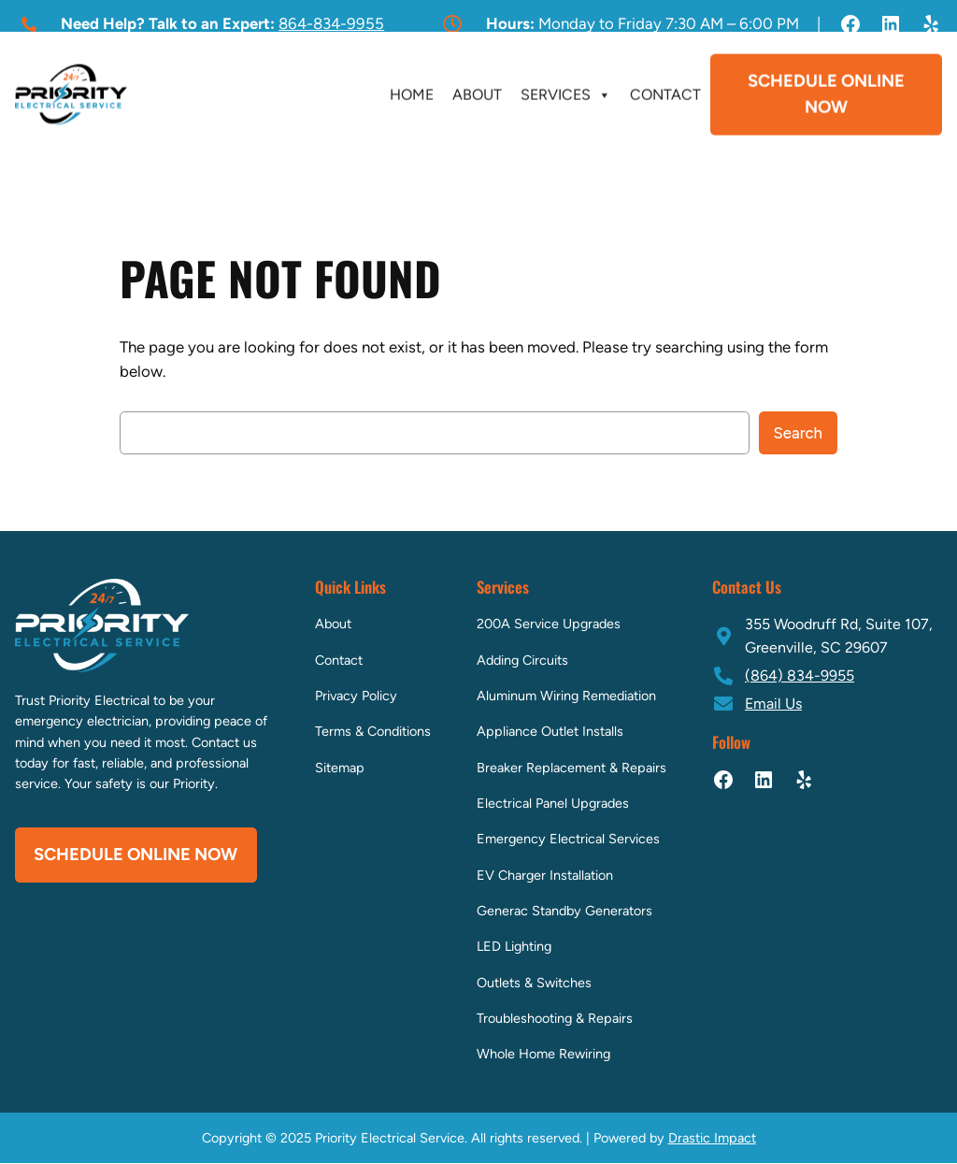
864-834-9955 (331, 23)
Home (412, 92)
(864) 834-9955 (799, 675)
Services (566, 92)
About (477, 92)
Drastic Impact (712, 1137)
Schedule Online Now (826, 91)
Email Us (773, 703)
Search (798, 433)
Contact (665, 92)
